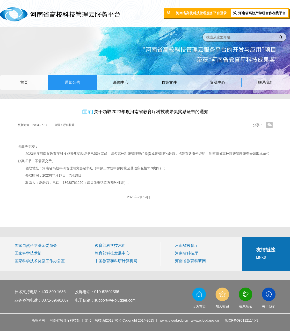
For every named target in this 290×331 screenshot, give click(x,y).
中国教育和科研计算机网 (116, 261)
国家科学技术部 (28, 253)
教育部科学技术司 (110, 245)
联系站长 (245, 306)
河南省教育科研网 (190, 261)
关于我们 (269, 306)
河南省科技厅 (186, 253)
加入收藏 (222, 306)
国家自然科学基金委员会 (35, 245)
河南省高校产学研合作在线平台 (262, 13)
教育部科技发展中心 (112, 253)
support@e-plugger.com (115, 300)
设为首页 (199, 306)
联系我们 (266, 82)
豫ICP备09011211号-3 (241, 320)
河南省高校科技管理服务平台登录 (201, 13)
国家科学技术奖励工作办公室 (39, 261)
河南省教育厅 (186, 245)
